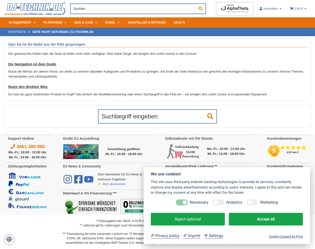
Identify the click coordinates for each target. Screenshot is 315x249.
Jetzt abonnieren (112, 184)
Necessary (199, 202)
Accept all (266, 219)
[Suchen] (133, 9)
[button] (270, 8)
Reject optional (188, 219)
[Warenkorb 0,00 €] (298, 8)
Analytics (234, 202)
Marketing (269, 202)
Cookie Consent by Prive (286, 236)
